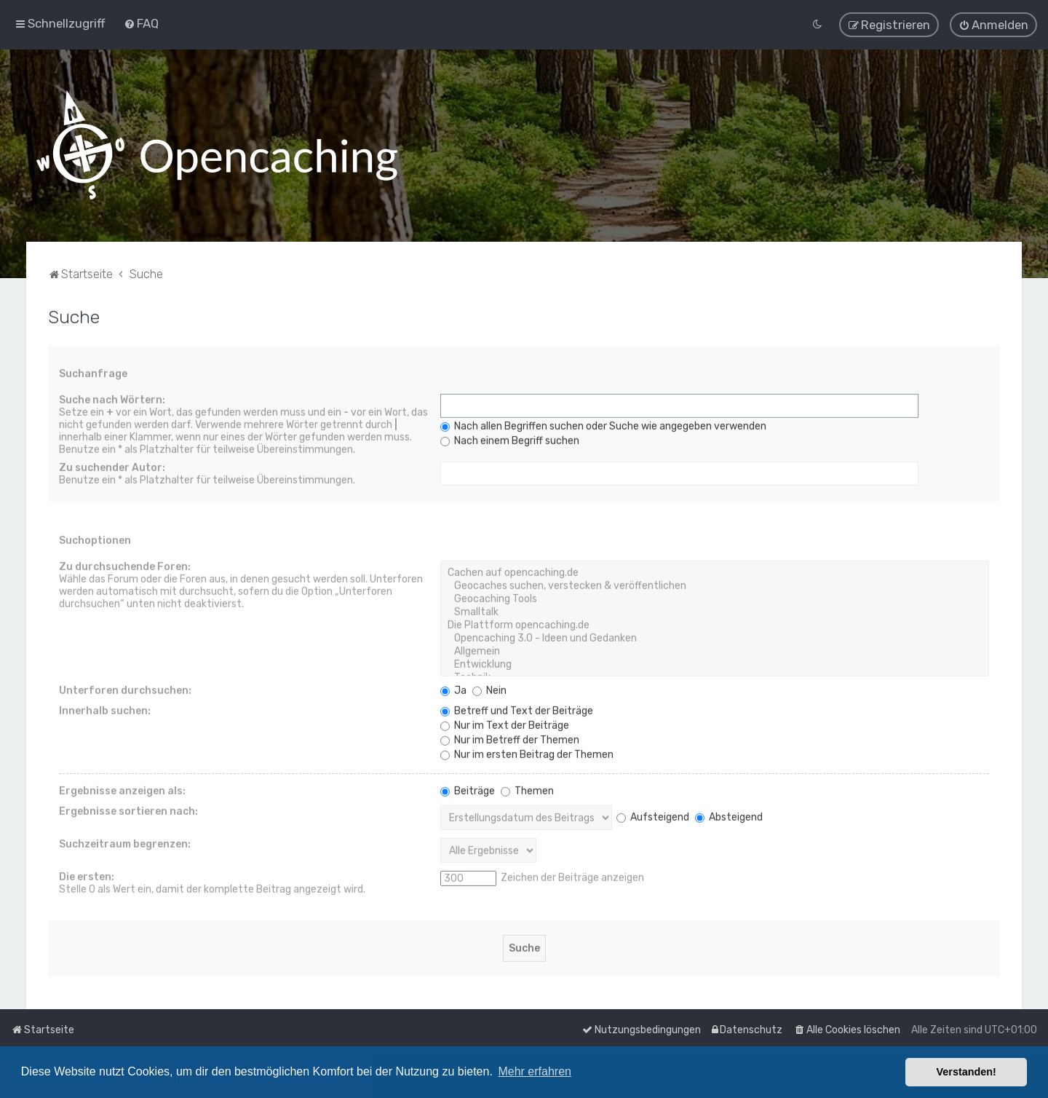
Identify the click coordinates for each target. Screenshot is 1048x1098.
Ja (453, 689)
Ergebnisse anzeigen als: (122, 789)
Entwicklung (714, 663)
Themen (527, 789)
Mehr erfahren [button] (534, 1071)
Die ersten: (86, 875)
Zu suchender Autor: (112, 466)
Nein (489, 689)
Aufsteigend (652, 815)
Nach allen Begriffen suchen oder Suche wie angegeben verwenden (603, 425)
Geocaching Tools (714, 597)
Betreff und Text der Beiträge (516, 709)
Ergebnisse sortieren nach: (128, 810)
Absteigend (729, 815)
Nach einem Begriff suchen (509, 439)
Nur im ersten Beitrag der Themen (527, 753)
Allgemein (714, 650)
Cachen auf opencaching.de (714, 571)
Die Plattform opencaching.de (714, 624)
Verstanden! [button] (966, 1072)
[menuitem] (141, 22)
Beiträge (467, 789)
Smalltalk (714, 610)
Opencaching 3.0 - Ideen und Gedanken (714, 637)
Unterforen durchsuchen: (125, 689)
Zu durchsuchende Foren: (125, 565)
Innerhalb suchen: (105, 709)
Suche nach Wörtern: (112, 398)
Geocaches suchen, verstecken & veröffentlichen (714, 584)
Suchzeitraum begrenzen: (125, 843)
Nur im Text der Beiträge (504, 724)
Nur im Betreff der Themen (509, 738)
